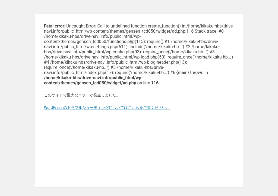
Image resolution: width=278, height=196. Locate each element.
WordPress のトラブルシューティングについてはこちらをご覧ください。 (107, 107)
